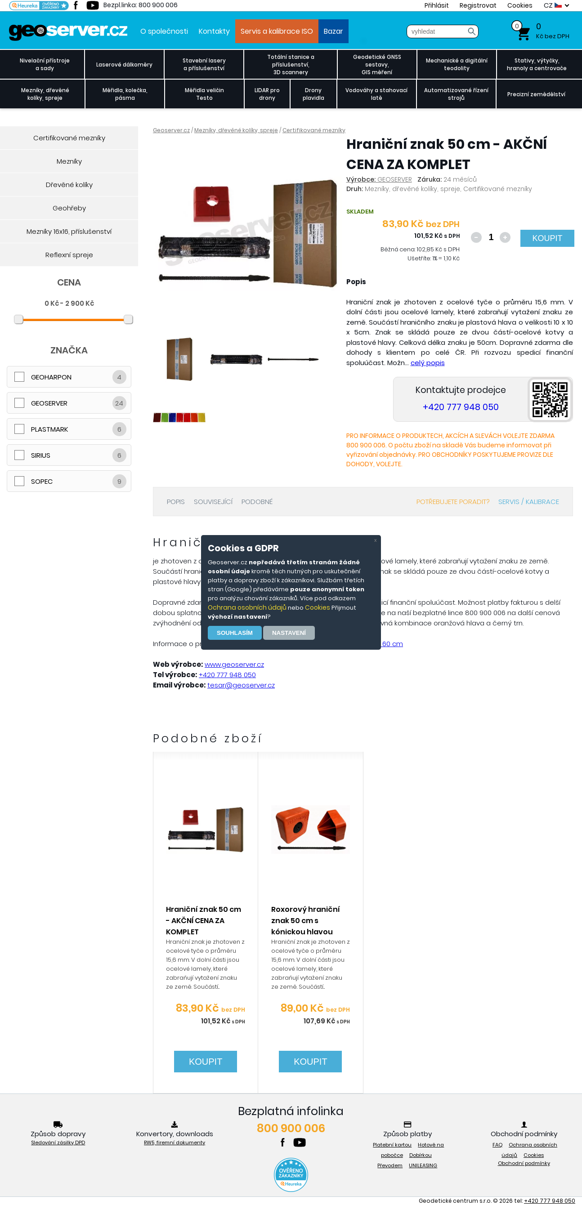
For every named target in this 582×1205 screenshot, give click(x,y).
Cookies (317, 607)
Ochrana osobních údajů (247, 607)
